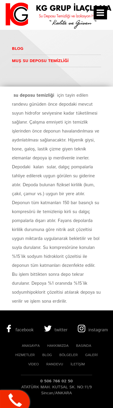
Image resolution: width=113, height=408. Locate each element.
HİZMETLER (25, 355)
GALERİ (91, 355)
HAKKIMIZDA (58, 345)
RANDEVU (54, 364)
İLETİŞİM (78, 364)
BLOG (47, 355)
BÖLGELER (68, 355)
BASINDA (83, 345)
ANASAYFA (31, 345)
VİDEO (33, 364)
